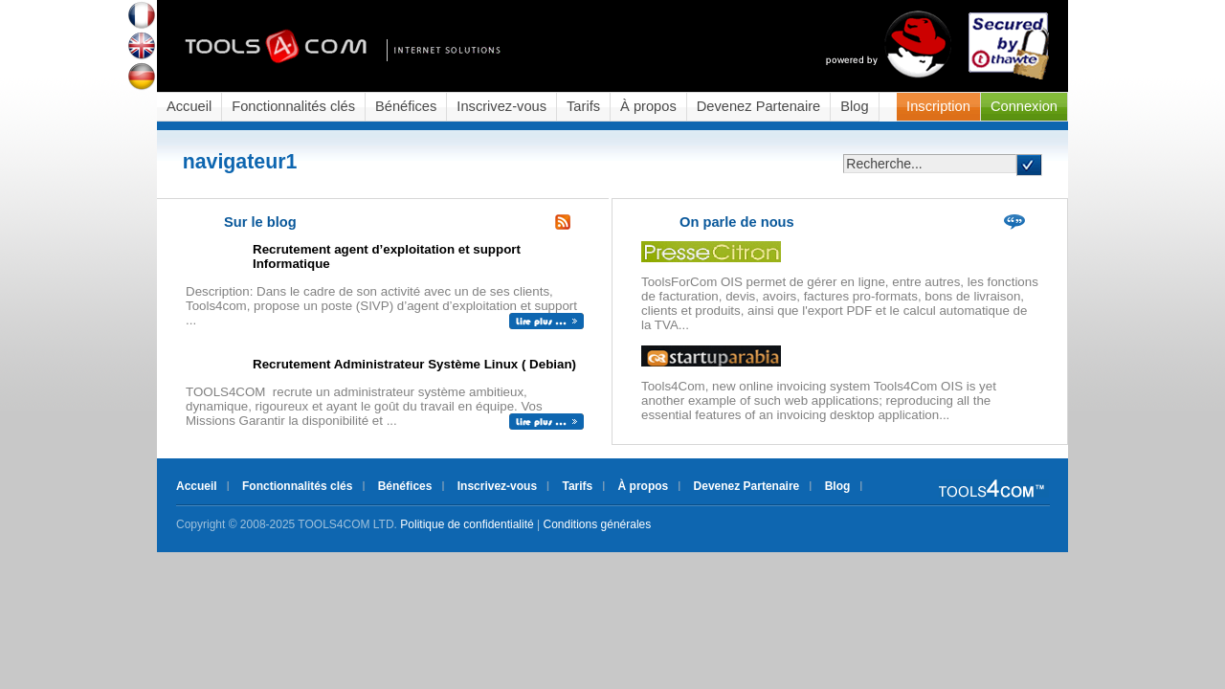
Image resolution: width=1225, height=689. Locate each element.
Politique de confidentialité (466, 524)
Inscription (938, 106)
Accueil (189, 106)
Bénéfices (405, 106)
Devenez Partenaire (759, 106)
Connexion (1024, 106)
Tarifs (583, 106)
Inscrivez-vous (501, 106)
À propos (648, 106)
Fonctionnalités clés (293, 106)
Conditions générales (598, 524)
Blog (854, 106)
